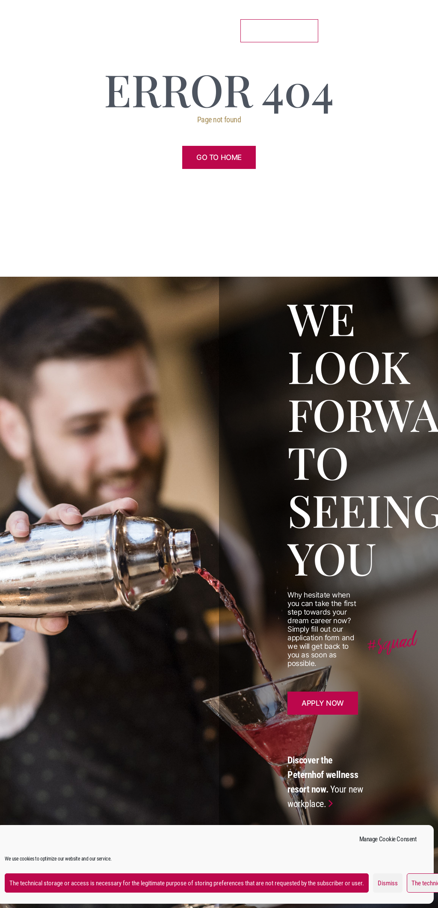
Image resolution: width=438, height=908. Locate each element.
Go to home (219, 157)
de (417, 29)
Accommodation (96, 27)
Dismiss (388, 883)
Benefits (194, 27)
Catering (151, 27)
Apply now (323, 703)
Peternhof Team (40, 30)
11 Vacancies (279, 31)
